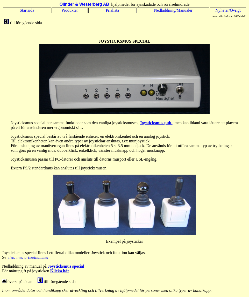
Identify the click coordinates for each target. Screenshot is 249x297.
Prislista (112, 10)
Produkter (69, 10)
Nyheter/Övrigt (228, 10)
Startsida (27, 10)
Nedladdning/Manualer (173, 10)
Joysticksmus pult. (156, 123)
